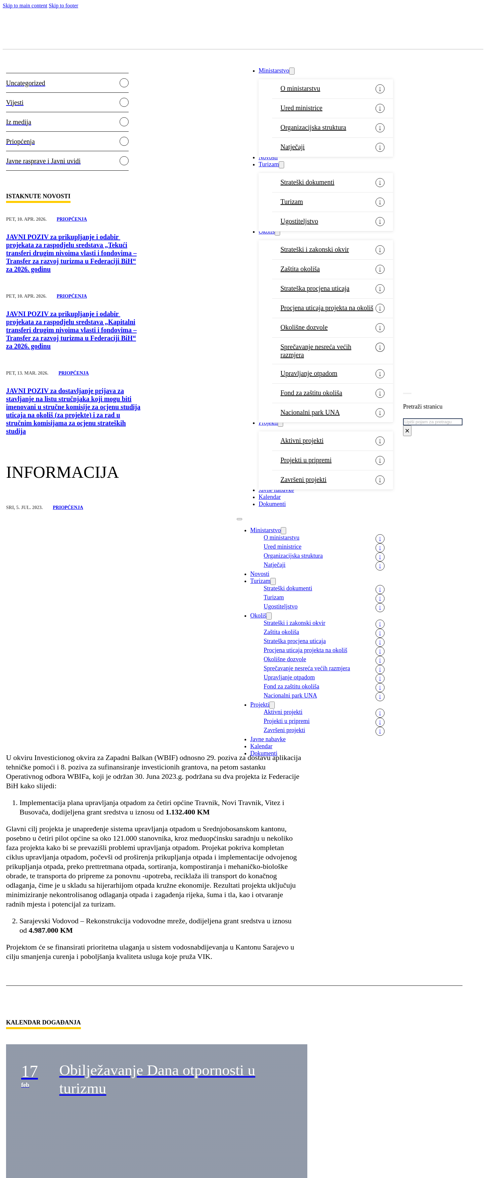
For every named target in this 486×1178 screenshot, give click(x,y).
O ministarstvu (300, 88)
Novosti (268, 157)
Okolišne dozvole (304, 327)
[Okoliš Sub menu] (277, 232)
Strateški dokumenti (307, 182)
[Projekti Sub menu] (280, 423)
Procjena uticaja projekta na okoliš (326, 307)
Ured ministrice (301, 108)
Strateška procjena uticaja (314, 288)
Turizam (269, 164)
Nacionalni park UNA (310, 412)
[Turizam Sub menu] (281, 164)
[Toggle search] (407, 393)
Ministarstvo (274, 70)
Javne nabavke (276, 490)
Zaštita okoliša (300, 268)
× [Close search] (407, 430)
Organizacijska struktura (313, 127)
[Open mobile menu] (239, 519)
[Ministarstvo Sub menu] (292, 71)
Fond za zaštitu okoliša (311, 392)
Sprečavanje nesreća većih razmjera (315, 351)
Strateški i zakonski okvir (314, 249)
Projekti (268, 422)
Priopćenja (72, 219)
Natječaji (292, 147)
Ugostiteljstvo (299, 221)
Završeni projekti (303, 479)
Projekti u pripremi (306, 460)
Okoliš (267, 231)
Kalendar (270, 497)
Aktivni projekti (301, 440)
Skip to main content (25, 5)
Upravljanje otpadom (308, 373)
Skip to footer (63, 5)
